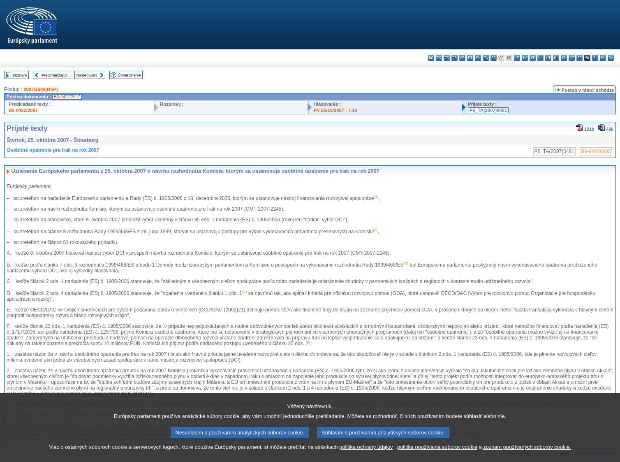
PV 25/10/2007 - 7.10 (335, 110)
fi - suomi (603, 58)
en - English (486, 58)
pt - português (572, 58)
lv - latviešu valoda (525, 58)
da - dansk (454, 58)
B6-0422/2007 (23, 110)
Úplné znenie (129, 75)
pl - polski (564, 58)
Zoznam (20, 75)
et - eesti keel (470, 58)
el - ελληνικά (478, 58)
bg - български (431, 58)
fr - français (493, 58)
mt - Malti (548, 58)
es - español (439, 58)
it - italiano (517, 58)
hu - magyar (540, 58)
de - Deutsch (462, 58)
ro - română (579, 58)
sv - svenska (611, 58)
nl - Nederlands (556, 58)
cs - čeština (447, 58)
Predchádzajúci (55, 75)
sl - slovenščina (595, 58)
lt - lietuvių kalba (533, 58)
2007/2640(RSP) (40, 89)
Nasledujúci (86, 75)
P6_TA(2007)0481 (488, 110)
